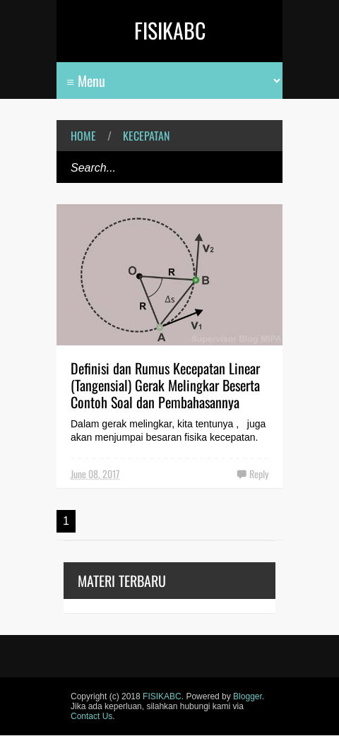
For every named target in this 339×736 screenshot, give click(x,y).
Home (83, 135)
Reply (258, 473)
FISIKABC (170, 30)
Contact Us (91, 716)
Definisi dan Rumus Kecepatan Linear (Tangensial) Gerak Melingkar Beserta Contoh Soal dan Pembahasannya (165, 384)
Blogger (247, 696)
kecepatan (146, 135)
